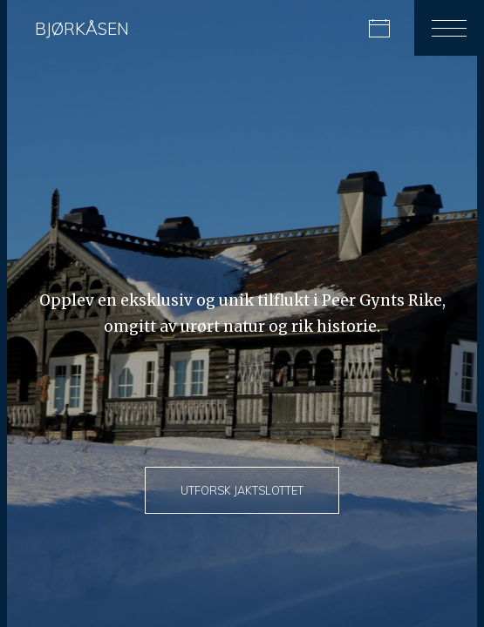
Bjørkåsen (82, 28)
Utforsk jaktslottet (242, 490)
